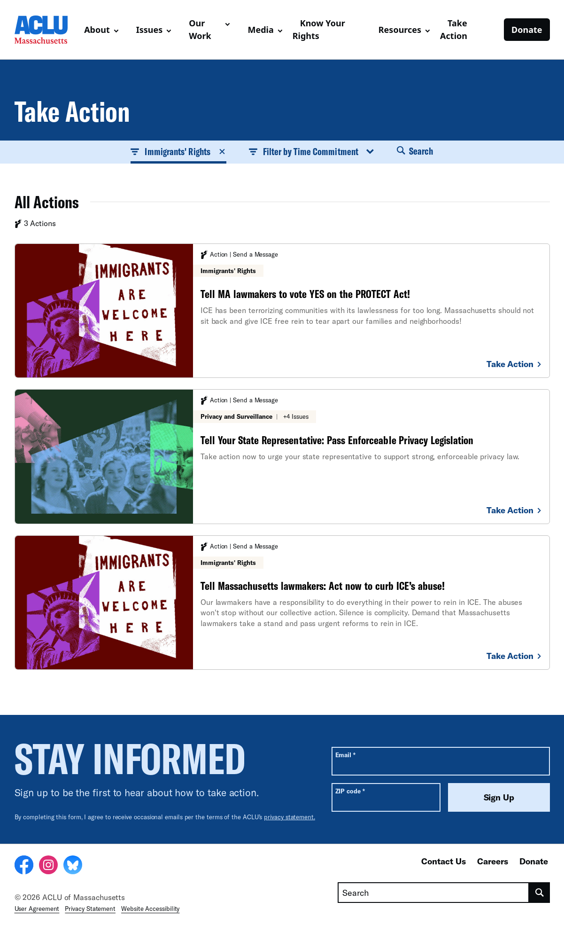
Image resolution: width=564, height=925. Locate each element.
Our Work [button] (200, 29)
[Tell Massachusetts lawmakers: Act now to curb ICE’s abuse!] (282, 602)
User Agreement (37, 908)
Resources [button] (400, 29)
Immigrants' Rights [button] (178, 151)
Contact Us (443, 861)
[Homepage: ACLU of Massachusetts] (46, 30)
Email (345, 755)
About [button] (97, 29)
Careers (492, 861)
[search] (539, 892)
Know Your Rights (319, 29)
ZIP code (350, 791)
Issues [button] (149, 29)
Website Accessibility (150, 908)
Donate (526, 29)
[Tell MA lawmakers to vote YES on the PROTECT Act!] (282, 310)
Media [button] (260, 29)
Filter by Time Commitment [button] (311, 151)
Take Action (453, 29)
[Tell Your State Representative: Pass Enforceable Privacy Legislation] (282, 456)
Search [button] (415, 151)
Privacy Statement (90, 908)
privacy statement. (289, 817)
